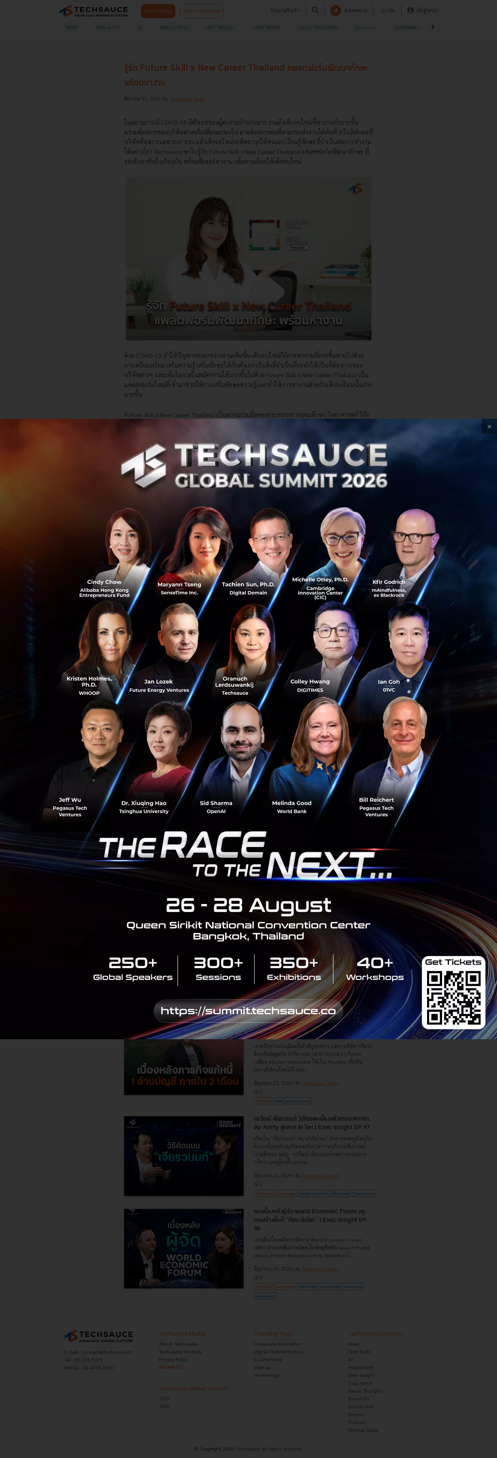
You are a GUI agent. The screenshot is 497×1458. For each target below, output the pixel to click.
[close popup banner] (489, 426)
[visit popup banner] (248, 729)
